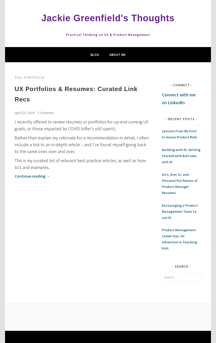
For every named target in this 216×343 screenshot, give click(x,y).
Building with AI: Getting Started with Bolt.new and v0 (181, 155)
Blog (94, 54)
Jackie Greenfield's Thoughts (108, 18)
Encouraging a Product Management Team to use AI (180, 211)
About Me (117, 54)
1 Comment (45, 113)
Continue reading (32, 176)
